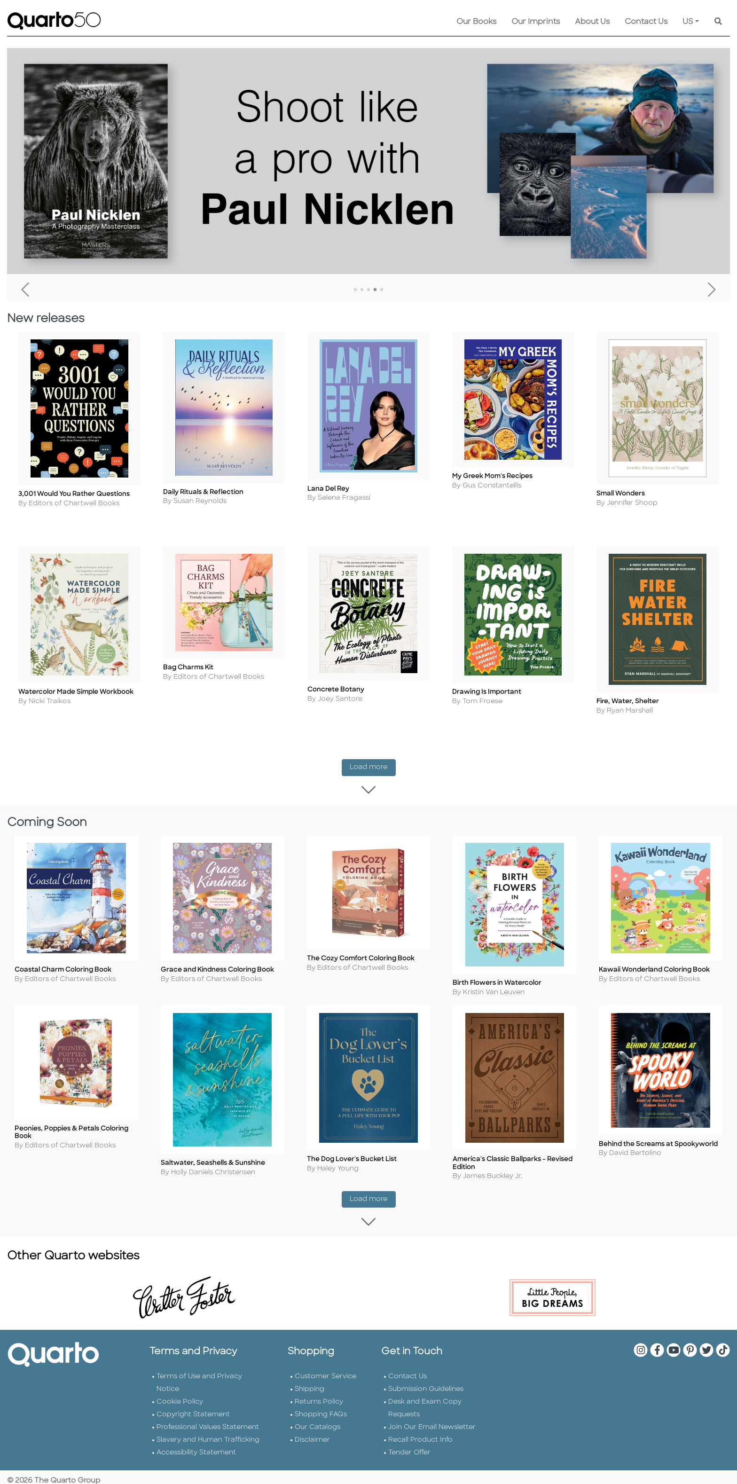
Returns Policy (319, 1412)
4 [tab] (375, 290)
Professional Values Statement (208, 1438)
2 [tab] (362, 290)
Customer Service (325, 1387)
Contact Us (646, 22)
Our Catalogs (317, 1438)
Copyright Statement (193, 1425)
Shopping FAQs (321, 1425)
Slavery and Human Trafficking (208, 1450)
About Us (592, 22)
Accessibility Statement (196, 1463)
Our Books (476, 22)
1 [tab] (355, 290)
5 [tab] (381, 290)
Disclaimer (312, 1450)
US (687, 22)
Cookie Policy (180, 1412)
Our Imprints (535, 22)
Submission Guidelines (425, 1400)
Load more (373, 777)
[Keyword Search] (718, 22)
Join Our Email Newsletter (432, 1438)
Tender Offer (409, 1463)
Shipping (309, 1400)
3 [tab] (368, 290)
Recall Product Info (420, 1450)
